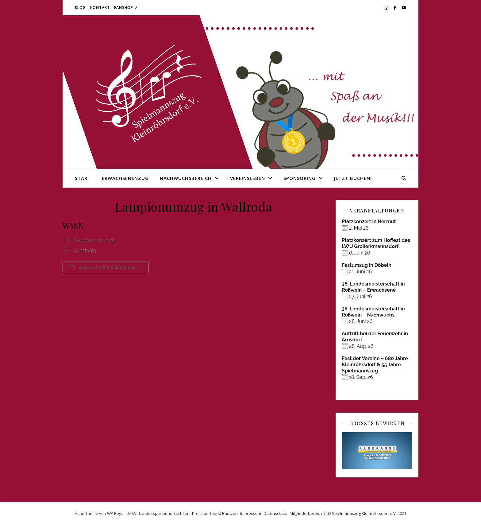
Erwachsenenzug (125, 178)
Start (83, 178)
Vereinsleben (247, 178)
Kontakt (100, 7)
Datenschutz (275, 513)
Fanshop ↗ (126, 7)
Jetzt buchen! (353, 178)
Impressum (250, 513)
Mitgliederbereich (306, 513)
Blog (80, 7)
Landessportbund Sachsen (164, 513)
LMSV (131, 513)
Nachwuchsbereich (186, 178)
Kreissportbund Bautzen (215, 513)
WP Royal (116, 513)
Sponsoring (299, 178)
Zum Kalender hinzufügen (102, 267)
